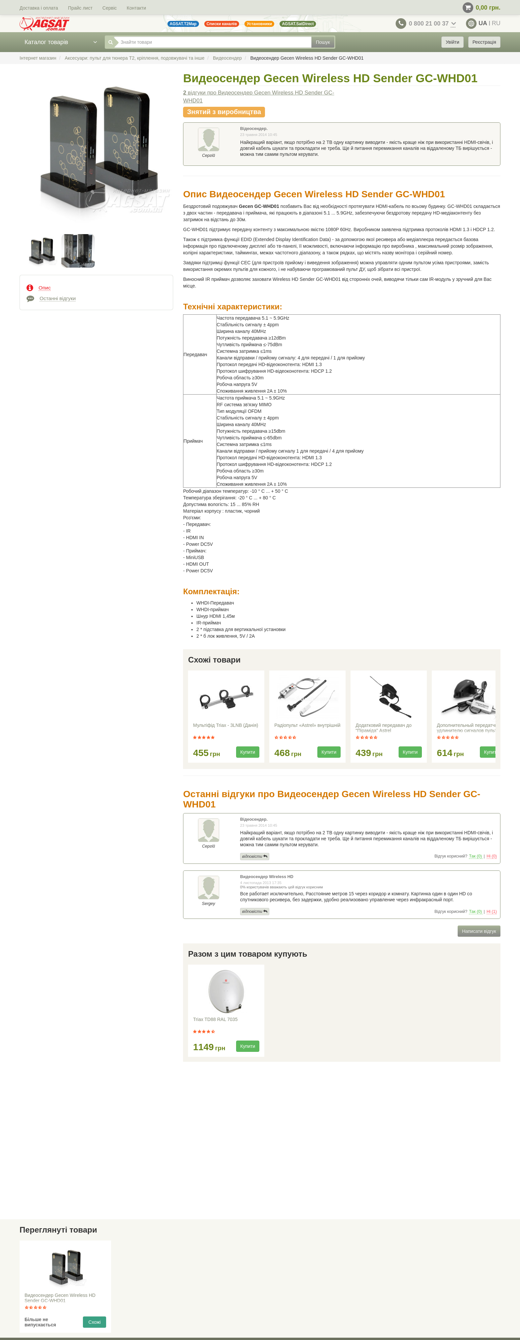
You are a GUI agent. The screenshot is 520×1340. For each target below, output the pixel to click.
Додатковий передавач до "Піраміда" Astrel (384, 728)
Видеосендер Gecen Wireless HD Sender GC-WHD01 (60, 1298)
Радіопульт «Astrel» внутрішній (307, 725)
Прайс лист (80, 8)
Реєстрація (484, 42)
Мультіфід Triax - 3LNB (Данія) (225, 725)
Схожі (95, 1322)
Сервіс (109, 8)
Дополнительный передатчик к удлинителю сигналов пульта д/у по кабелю (470, 728)
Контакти (136, 8)
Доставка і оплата (39, 8)
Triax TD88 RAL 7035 (215, 1019)
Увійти (452, 42)
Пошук (323, 42)
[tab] (96, 287)
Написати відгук (479, 931)
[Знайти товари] (213, 42)
